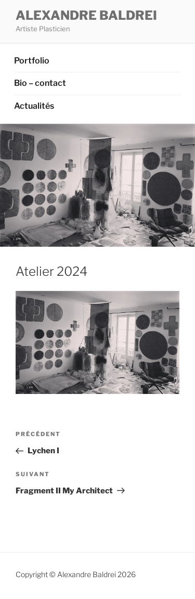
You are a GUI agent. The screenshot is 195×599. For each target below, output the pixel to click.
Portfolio (31, 61)
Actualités (34, 106)
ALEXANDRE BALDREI (86, 15)
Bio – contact (40, 83)
